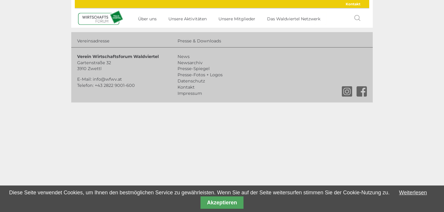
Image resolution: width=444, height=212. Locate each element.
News (184, 56)
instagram (347, 91)
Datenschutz (191, 81)
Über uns (147, 18)
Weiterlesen (413, 193)
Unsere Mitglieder (236, 18)
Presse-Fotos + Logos (200, 74)
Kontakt (353, 4)
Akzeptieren (222, 203)
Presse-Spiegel (194, 68)
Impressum (190, 93)
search (357, 18)
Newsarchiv (190, 62)
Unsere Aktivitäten (187, 18)
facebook (362, 91)
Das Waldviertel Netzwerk (293, 18)
